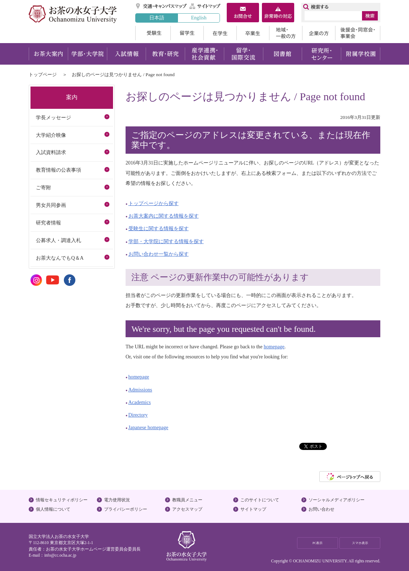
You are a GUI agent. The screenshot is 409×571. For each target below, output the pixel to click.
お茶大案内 (48, 54)
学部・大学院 (87, 54)
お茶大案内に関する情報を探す (163, 216)
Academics (139, 402)
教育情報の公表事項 (58, 170)
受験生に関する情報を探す (158, 228)
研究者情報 (48, 223)
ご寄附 (43, 187)
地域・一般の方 (285, 33)
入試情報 (126, 54)
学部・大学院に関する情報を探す (166, 241)
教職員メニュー (187, 500)
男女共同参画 (51, 205)
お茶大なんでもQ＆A (59, 258)
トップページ (43, 74)
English (198, 17)
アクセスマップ (187, 509)
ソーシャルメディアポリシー (337, 500)
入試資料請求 (51, 152)
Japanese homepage (148, 427)
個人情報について (53, 509)
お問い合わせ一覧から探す (158, 254)
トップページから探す (153, 203)
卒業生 (252, 33)
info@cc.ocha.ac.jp (60, 555)
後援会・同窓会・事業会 (357, 33)
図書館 (282, 54)
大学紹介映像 (51, 135)
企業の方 (318, 33)
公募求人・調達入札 (58, 240)
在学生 (219, 33)
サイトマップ (205, 6)
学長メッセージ (53, 117)
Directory (138, 415)
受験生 (152, 33)
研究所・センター (321, 54)
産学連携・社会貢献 (204, 54)
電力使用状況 (117, 500)
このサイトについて (259, 500)
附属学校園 (360, 54)
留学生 (186, 33)
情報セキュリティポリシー (62, 500)
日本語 (156, 17)
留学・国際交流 (243, 54)
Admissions (140, 390)
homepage (274, 346)
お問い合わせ (321, 509)
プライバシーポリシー (125, 509)
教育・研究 (165, 54)
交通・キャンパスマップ (162, 6)
